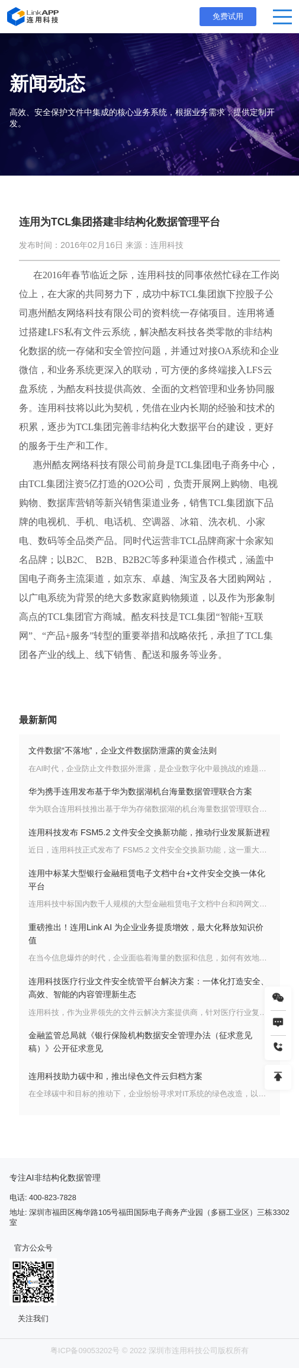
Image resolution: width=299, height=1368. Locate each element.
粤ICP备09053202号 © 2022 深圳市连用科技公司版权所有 (149, 1350)
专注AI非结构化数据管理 (55, 1177)
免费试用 (228, 16)
